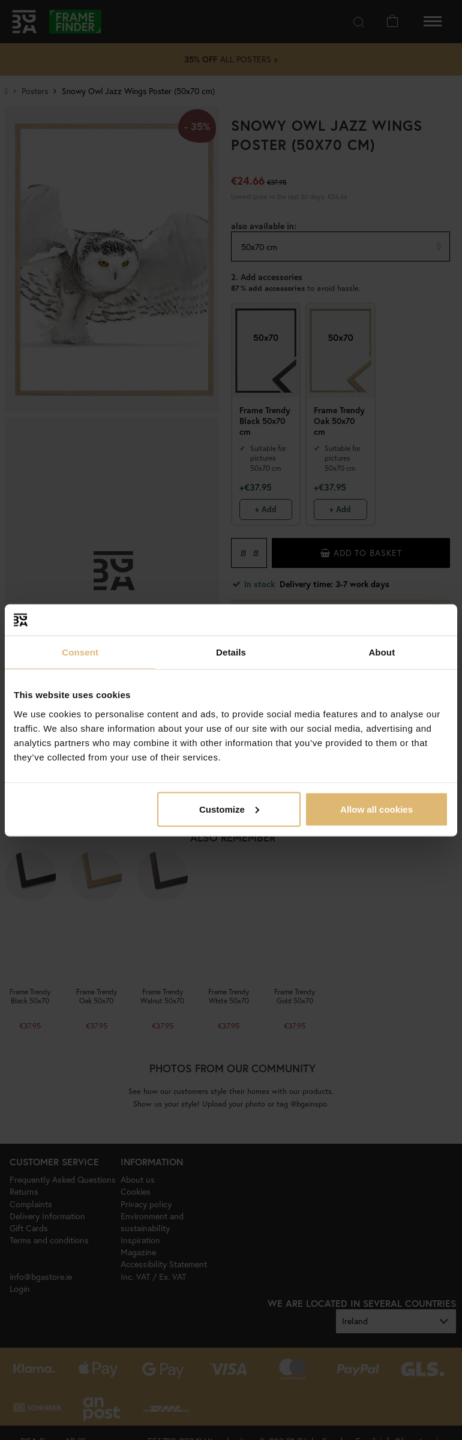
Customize (229, 809)
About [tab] (381, 652)
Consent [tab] (80, 652)
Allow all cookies (376, 809)
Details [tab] (231, 652)
